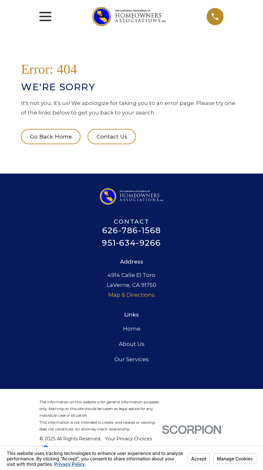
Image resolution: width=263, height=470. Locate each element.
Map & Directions (131, 295)
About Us (132, 344)
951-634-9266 (131, 243)
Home (131, 328)
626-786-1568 (131, 230)
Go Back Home (51, 136)
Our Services (131, 359)
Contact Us (111, 136)
